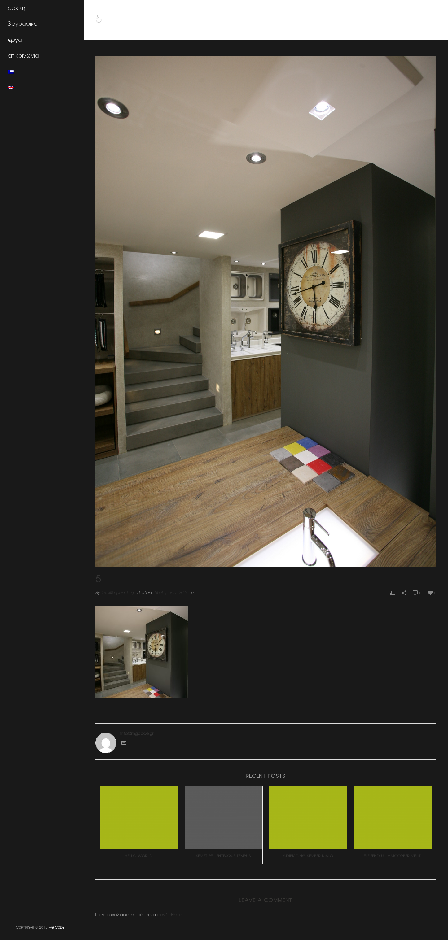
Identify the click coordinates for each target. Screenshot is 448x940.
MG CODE (56, 927)
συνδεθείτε (169, 914)
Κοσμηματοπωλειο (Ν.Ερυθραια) (396, 34)
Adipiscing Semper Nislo (308, 856)
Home (358, 34)
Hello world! (139, 856)
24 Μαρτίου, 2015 (170, 592)
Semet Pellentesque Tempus (223, 856)
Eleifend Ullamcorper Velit (392, 856)
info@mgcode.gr (118, 592)
